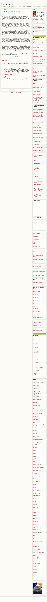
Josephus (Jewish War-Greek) (38, 125)
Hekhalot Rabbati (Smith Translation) (39, 271)
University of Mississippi (37, 563)
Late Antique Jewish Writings (37, 114)
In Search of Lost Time (36, 464)
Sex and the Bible (36, 544)
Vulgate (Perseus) (36, 53)
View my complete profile (37, 22)
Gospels (34, 447)
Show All (44, 197)
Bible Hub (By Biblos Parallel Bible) (38, 63)
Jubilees (34, 119)
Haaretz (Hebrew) (36, 303)
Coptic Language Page (36, 261)
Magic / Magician (36, 495)
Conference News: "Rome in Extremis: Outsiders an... (39, 368)
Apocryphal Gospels (36, 393)
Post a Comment (5, 85)
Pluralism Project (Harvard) (37, 282)
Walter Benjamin (35, 574)
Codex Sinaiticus (35, 39)
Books (34, 407)
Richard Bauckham (36, 532)
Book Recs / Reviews (36, 405)
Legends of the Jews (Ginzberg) (38, 150)
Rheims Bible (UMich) (36, 58)
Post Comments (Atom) (18, 92)
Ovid (34, 515)
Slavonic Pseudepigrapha (37, 322)
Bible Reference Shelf (36, 238)
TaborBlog (36, 176)
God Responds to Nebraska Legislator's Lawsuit (38, 362)
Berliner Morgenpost (36, 291)
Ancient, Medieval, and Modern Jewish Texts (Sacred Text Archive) (39, 138)
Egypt (34, 433)
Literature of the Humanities (37, 490)
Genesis (34, 444)
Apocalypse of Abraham (37, 325)
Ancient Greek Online (36, 239)
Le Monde (34, 306)
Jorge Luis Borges (36, 481)
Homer (34, 459)
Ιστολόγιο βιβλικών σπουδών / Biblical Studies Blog (39, 193)
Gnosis (34, 68)
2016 (35, 336)
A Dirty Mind (36, 180)
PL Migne (34, 83)
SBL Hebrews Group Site (37, 266)
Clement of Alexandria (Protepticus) (38, 89)
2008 (35, 347)
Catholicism (35, 410)
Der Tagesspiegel (36, 294)
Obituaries (35, 510)
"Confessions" (35, 380)
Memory (34, 498)
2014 (35, 339)
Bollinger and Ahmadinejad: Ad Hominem (38, 356)
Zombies (34, 578)
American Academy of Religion (38, 330)
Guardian (34, 302)
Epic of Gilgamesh (36, 436)
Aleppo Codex (35, 41)
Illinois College (35, 462)
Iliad (34, 461)
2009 (35, 346)
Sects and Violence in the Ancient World (38, 168)
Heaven (34, 450)
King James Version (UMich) (37, 56)
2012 (35, 342)
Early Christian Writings (36, 94)
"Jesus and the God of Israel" (37, 382)
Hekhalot (34, 453)
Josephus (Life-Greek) (36, 128)
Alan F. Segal (35, 390)
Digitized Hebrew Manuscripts (37, 133)
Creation (34, 427)
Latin (34, 487)
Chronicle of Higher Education (37, 292)
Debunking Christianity (38, 188)
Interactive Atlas (35, 305)
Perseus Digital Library (36, 246)
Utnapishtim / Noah (36, 564)
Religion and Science (36, 527)
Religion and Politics (36, 526)
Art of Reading (35, 396)
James (5, 62)
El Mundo (34, 300)
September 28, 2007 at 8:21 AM (8, 74)
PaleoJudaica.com (37, 163)
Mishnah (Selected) (36, 139)
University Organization (36, 561)
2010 (35, 344)
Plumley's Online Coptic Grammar (38, 257)
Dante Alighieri (35, 428)
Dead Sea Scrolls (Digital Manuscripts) (39, 107)
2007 (35, 348)
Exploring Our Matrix (37, 184)
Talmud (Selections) (36, 144)
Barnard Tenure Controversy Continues (39, 364)
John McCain (35, 479)
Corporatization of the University (38, 424)
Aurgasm (34, 289)
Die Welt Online (35, 297)
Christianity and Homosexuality (38, 413)
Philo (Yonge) (35, 124)
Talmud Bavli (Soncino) (36, 141)
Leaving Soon (36, 169)
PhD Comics (35, 521)
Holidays (34, 458)
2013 (35, 340)
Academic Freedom (36, 385)
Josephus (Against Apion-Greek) (38, 130)
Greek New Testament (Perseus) (38, 50)
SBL (34, 538)
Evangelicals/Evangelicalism (37, 439)
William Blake (35, 575)
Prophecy (34, 524)
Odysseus (34, 512)
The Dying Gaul (37, 370)
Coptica (34, 251)
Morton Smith (35, 504)
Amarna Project (35, 236)
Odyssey (34, 513)
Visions (34, 569)
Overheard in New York (36, 311)
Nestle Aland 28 (35, 48)
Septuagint (35, 45)
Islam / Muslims (35, 470)
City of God (35, 419)
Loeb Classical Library (36, 233)
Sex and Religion (36, 543)
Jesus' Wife (35, 475)
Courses (34, 425)
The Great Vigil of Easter (38, 181)
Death (34, 430)
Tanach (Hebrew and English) (37, 44)
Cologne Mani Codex (36, 241)
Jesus (34, 473)
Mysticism (34, 507)
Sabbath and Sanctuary (37, 541)
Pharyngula (36, 159)
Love (34, 492)
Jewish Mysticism (36, 476)
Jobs (34, 478)
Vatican (34, 566)
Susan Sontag (35, 557)
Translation (35, 558)
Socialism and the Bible (37, 549)
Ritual (34, 535)
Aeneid (34, 388)
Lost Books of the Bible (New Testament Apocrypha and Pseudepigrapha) (37, 98)
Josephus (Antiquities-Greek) (37, 127)
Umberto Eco (35, 560)
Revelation (35, 530)
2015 (35, 338)
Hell (34, 456)
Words (34, 577)
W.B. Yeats (35, 572)
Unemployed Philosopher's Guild (38, 317)
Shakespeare (35, 546)
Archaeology (35, 394)
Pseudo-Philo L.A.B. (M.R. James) (38, 121)
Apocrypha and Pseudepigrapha (38, 112)
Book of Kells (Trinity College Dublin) (39, 42)
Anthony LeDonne (36, 391)
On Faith (34, 309)
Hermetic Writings (36, 245)
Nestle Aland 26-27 (36, 47)
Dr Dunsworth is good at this (38, 160)
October (36, 352)
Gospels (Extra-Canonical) (37, 100)
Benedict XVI (35, 402)
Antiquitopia (7, 4)
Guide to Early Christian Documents (38, 102)
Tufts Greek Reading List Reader (39, 157)
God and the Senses (36, 445)
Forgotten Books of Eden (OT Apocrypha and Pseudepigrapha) (38, 116)
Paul (34, 518)
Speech (34, 555)
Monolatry (34, 501)
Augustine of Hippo (36, 399)
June (36, 374)
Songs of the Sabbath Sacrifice (38, 552)
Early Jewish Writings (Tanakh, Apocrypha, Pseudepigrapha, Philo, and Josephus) (38, 110)
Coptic (34, 422)
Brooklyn (34, 408)
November (37, 351)
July (36, 373)
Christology (35, 416)
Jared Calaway (40, 11)
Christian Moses (35, 411)
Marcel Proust (35, 496)
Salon (34, 314)
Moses (34, 506)
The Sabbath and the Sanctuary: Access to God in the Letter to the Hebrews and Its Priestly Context (38, 27)
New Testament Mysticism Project (38, 275)
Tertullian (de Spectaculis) (37, 92)
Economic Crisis (35, 431)
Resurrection (35, 529)
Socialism (34, 547)
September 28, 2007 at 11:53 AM (8, 83)
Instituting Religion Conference (38, 467)
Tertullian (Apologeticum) (37, 91)
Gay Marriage (35, 441)
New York (34, 509)
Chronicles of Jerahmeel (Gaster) (38, 122)
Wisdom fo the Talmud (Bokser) (38, 147)
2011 (35, 343)
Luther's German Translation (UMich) (39, 59)
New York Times (35, 308)
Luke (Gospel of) (35, 493)
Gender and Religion (36, 442)
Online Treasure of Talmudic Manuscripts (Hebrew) (37, 135)
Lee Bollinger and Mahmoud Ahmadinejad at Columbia (39, 359)
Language (34, 484)
